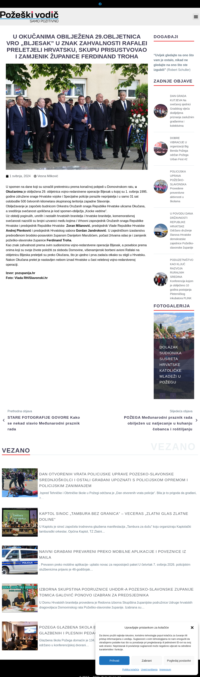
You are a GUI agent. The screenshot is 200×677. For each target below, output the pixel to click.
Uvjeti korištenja (149, 669)
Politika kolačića (130, 669)
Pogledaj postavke (179, 660)
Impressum (165, 669)
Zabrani (147, 660)
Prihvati (114, 660)
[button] (192, 628)
